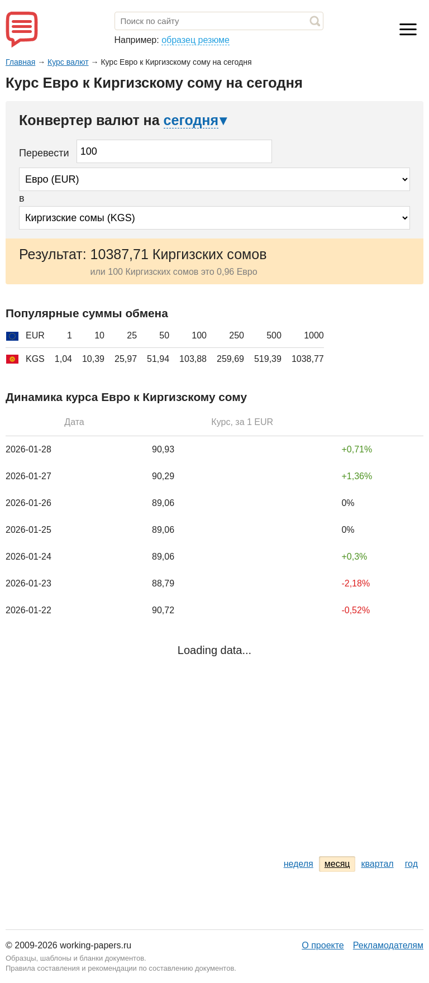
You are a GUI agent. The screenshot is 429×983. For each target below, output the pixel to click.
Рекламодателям (388, 945)
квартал (377, 864)
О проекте (323, 945)
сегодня (191, 120)
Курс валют (68, 62)
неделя (298, 864)
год (411, 864)
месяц (337, 864)
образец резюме (195, 40)
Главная (20, 62)
